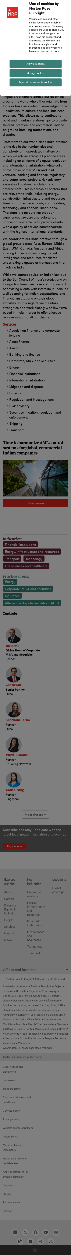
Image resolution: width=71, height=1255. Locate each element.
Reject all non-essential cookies (35, 82)
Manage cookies (35, 73)
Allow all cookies (36, 63)
